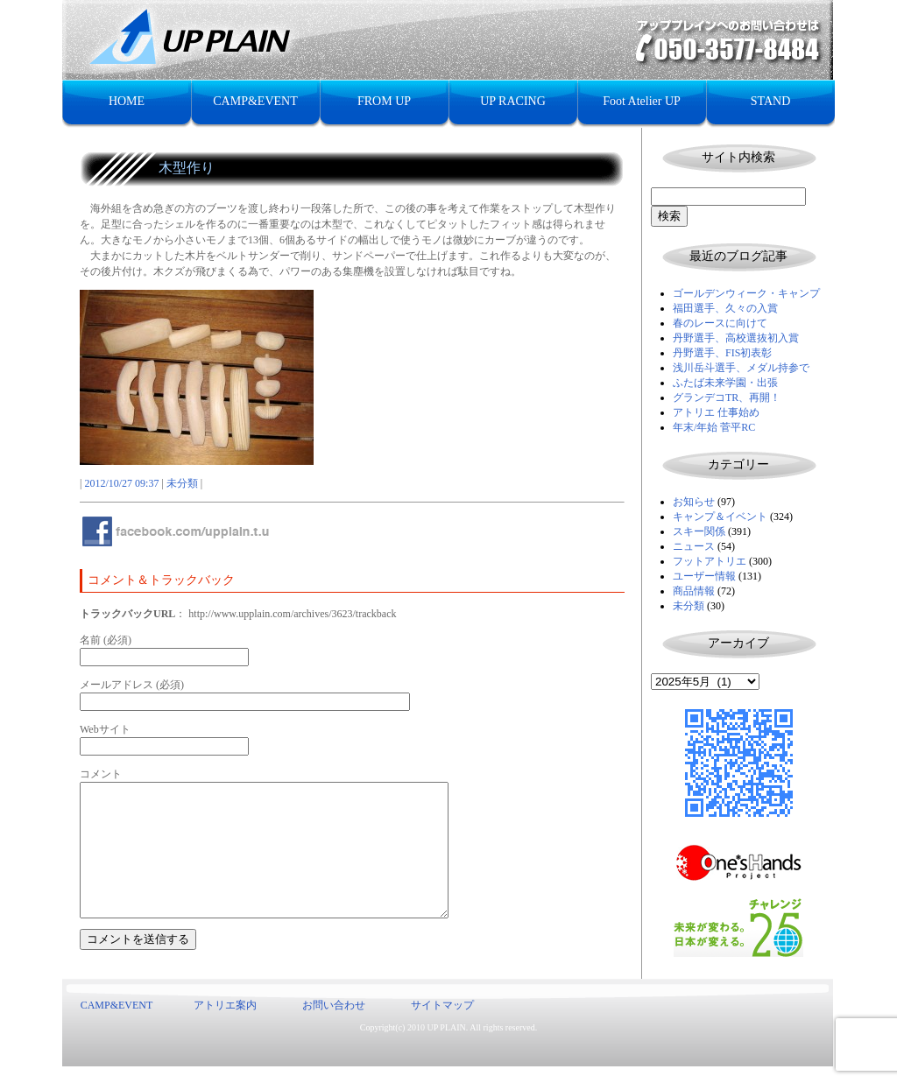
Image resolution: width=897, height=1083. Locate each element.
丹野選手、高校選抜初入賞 (736, 338)
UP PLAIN (446, 1044)
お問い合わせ (333, 1022)
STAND (771, 101)
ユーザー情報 (704, 576)
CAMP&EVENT (255, 101)
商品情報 (694, 591)
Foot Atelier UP (642, 101)
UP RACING (513, 101)
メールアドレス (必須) (132, 685)
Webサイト (105, 729)
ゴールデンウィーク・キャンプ (746, 293)
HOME (127, 101)
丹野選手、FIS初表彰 (722, 353)
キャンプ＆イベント (720, 516)
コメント (101, 774)
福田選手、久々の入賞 (725, 308)
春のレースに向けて (720, 323)
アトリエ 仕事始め (716, 412)
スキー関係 (699, 531)
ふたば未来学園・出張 (725, 382)
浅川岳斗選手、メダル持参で (741, 368)
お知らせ (694, 502)
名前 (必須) (105, 640)
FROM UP (384, 101)
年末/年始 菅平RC (714, 427)
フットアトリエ (709, 561)
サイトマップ (442, 1022)
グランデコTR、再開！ (726, 397)
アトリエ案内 (225, 1022)
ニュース (694, 546)
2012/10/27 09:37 (121, 483)
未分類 (688, 606)
